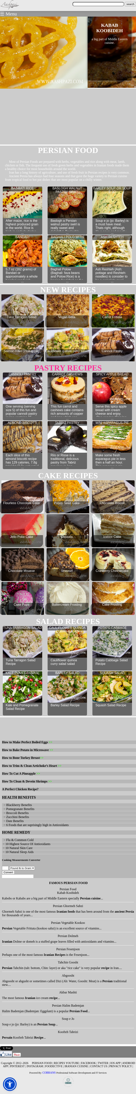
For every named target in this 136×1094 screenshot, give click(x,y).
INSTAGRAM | (35, 1066)
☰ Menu (8, 13)
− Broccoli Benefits (15, 813)
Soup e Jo (68, 1018)
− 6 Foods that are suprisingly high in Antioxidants (35, 825)
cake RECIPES (68, 475)
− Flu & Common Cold (18, 840)
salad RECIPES (68, 621)
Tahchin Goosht (68, 962)
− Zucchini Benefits (15, 817)
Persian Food (68, 889)
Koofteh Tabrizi (68, 1032)
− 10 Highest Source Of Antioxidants (26, 844)
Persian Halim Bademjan (68, 1005)
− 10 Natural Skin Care (17, 848)
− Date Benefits (13, 821)
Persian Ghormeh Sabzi (68, 906)
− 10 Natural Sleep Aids (18, 852)
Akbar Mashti (68, 992)
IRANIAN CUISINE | (77, 1066)
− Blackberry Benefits (17, 805)
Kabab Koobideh (68, 892)
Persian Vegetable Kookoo (68, 922)
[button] (10, 1084)
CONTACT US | (99, 1066)
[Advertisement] (68, 117)
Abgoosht (68, 975)
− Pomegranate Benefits (18, 809)
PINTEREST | (18, 1066)
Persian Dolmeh (68, 936)
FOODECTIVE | (54, 1066)
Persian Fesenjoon (68, 949)
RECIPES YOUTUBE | (67, 1063)
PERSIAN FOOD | (42, 1063)
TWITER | (104, 1063)
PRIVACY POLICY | (121, 1066)
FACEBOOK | (89, 1063)
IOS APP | (116, 1063)
